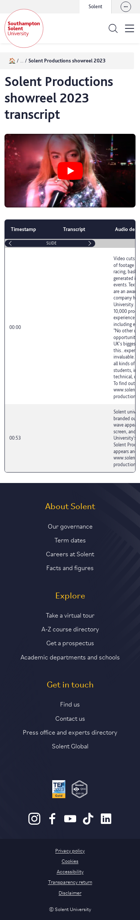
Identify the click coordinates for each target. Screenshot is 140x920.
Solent (95, 6)
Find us (70, 703)
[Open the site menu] (129, 28)
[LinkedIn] (106, 822)
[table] (70, 346)
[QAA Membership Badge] (79, 790)
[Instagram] (34, 822)
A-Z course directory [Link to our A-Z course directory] (70, 628)
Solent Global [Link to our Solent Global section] (70, 745)
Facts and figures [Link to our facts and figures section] (70, 567)
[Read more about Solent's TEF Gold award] (58, 790)
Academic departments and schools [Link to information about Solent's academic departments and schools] (70, 656)
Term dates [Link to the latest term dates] (70, 539)
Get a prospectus (70, 642)
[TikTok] (88, 822)
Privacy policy (70, 850)
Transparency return (70, 881)
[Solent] (23, 28)
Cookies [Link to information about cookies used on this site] (70, 860)
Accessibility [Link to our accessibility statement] (70, 871)
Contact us (70, 717)
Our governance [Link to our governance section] (70, 525)
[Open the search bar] (113, 28)
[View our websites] (126, 6)
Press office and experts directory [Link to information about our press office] (70, 731)
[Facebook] (52, 822)
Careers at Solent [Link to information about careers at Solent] (70, 553)
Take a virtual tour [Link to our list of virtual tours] (70, 614)
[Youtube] (70, 822)
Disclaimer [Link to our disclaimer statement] (70, 892)
